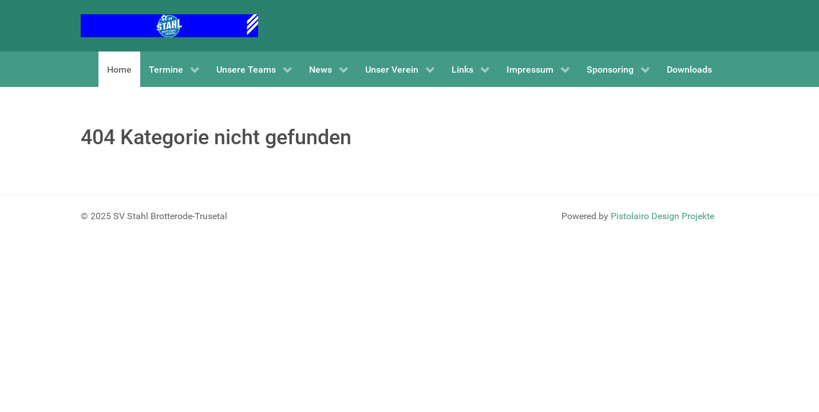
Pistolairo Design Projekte (662, 216)
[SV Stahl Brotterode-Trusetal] (169, 24)
